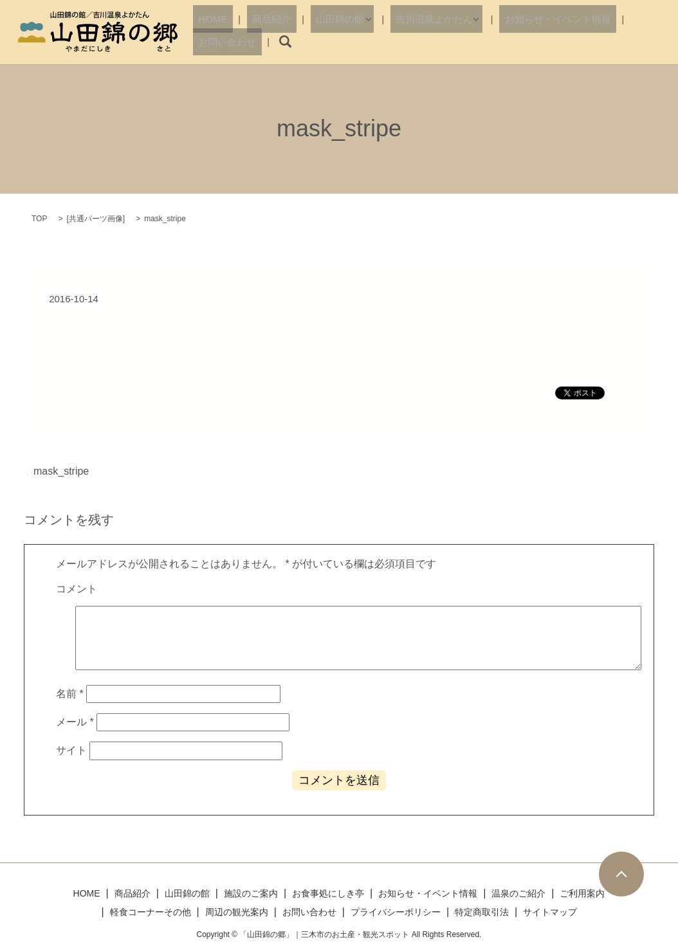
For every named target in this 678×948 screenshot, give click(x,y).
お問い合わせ (598, 41)
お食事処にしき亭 (328, 893)
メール (75, 721)
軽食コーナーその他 (150, 912)
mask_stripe (61, 471)
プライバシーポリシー (396, 912)
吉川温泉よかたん (397, 41)
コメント (76, 588)
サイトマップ (550, 912)
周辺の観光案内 (236, 912)
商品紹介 (258, 41)
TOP (39, 218)
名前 (70, 693)
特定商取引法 (482, 912)
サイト (71, 750)
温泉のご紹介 (518, 893)
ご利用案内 (582, 893)
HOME (212, 41)
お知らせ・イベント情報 (508, 41)
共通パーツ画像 (96, 218)
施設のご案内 (251, 893)
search (649, 41)
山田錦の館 (312, 41)
